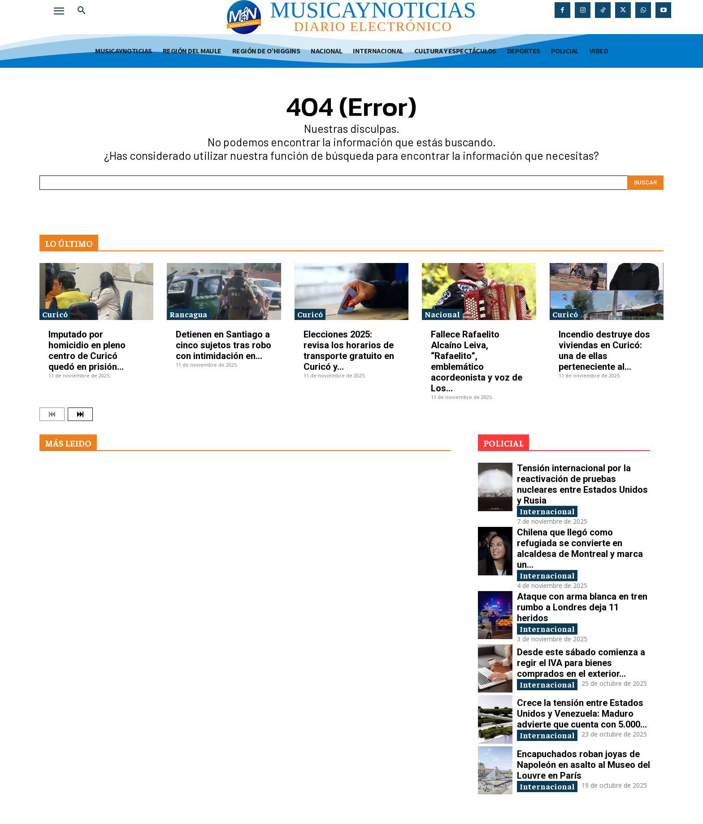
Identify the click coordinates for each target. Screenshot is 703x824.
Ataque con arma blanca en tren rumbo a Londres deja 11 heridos (582, 607)
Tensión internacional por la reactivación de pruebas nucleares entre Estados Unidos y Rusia (582, 484)
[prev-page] (52, 414)
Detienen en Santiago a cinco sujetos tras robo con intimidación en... (223, 345)
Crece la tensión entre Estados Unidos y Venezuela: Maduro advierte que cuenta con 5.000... (582, 713)
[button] (81, 11)
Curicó (55, 314)
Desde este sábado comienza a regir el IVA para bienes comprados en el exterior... (581, 663)
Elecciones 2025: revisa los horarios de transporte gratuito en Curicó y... (349, 350)
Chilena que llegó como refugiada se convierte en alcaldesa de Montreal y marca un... (580, 548)
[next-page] (80, 414)
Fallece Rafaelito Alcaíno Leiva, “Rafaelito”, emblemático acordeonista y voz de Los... (476, 361)
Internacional (547, 511)
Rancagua (188, 314)
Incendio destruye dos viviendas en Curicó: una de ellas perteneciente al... (604, 350)
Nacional (442, 314)
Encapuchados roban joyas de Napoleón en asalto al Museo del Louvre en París (583, 765)
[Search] (645, 182)
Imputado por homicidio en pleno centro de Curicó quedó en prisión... (87, 350)
